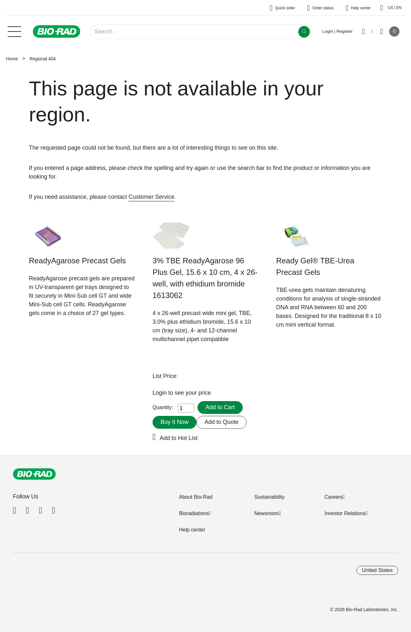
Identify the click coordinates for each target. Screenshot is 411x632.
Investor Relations (344, 513)
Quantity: (163, 407)
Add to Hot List (178, 438)
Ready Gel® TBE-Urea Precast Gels (315, 266)
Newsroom (266, 513)
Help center (192, 529)
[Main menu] (14, 30)
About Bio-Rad (195, 497)
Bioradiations (194, 513)
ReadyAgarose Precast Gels (77, 260)
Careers (333, 497)
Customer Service (151, 197)
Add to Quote (222, 422)
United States (377, 570)
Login (160, 393)
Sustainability (269, 497)
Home (12, 58)
